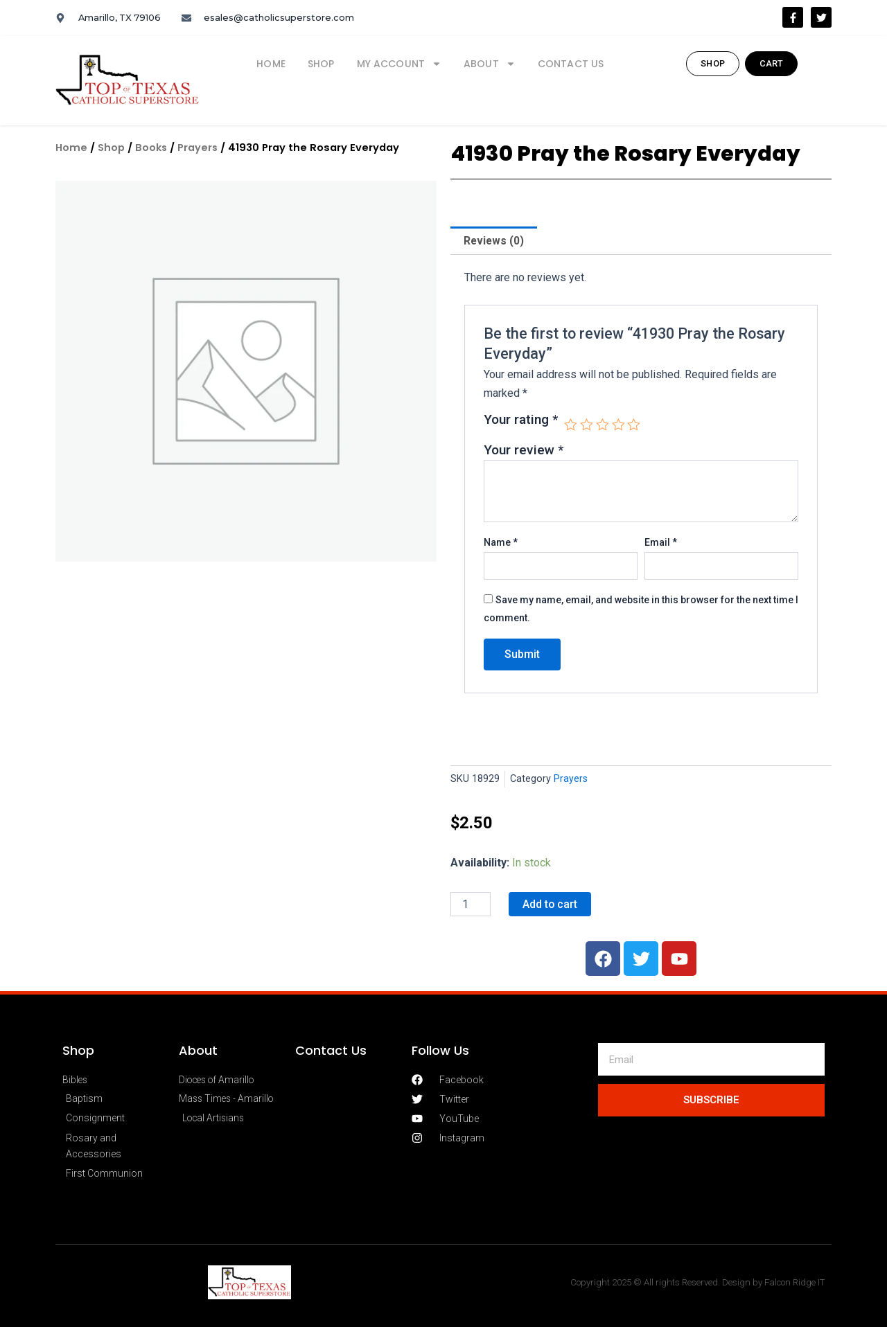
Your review (523, 450)
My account (399, 63)
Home (271, 64)
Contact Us (571, 64)
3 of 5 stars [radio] (603, 425)
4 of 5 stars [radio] (619, 425)
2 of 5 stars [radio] (587, 425)
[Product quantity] (470, 904)
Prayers (199, 147)
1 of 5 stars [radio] (570, 425)
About (490, 63)
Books (151, 147)
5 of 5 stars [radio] (635, 425)
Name (501, 543)
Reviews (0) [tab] (494, 240)
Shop (321, 64)
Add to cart (550, 904)
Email (660, 543)
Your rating (521, 420)
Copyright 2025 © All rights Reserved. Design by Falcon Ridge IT (699, 1282)
